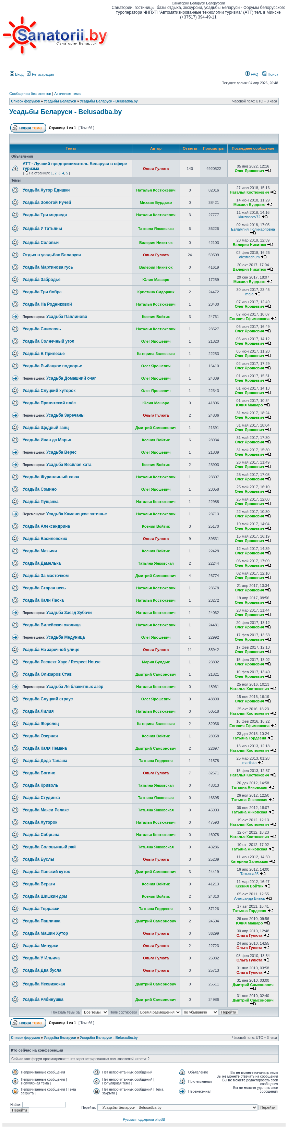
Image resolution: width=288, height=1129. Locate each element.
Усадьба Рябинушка (43, 999)
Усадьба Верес (61, 452)
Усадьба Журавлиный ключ (51, 477)
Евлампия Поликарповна (253, 229)
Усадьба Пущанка (41, 501)
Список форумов (25, 101)
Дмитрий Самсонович (156, 428)
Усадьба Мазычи (40, 551)
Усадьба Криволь (40, 785)
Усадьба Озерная (40, 736)
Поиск (270, 74)
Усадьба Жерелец (41, 723)
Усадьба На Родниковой (47, 304)
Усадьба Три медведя (45, 214)
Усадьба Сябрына (41, 834)
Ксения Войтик (156, 317)
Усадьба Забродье (41, 279)
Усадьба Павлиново (66, 316)
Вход (17, 74)
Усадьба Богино (39, 773)
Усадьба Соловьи (41, 242)
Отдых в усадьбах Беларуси (52, 255)
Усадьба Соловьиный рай (49, 847)
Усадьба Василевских (45, 538)
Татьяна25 (249, 874)
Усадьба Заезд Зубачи (69, 612)
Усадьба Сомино (40, 489)
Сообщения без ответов (30, 93)
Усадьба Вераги (39, 884)
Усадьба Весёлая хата (69, 464)
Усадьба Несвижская (44, 984)
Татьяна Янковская (156, 228)
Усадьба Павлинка (41, 921)
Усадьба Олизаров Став (47, 674)
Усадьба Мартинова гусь (48, 267)
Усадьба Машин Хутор (45, 933)
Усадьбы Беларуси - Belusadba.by (108, 101)
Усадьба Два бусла (42, 970)
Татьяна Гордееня (249, 738)
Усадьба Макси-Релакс (46, 810)
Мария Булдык (156, 662)
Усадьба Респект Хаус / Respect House (61, 662)
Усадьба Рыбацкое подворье (52, 366)
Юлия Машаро (155, 280)
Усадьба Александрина (46, 526)
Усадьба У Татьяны (42, 228)
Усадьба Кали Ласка (43, 600)
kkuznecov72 (249, 217)
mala (249, 294)
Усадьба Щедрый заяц (46, 427)
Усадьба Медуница (65, 637)
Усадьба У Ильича (41, 958)
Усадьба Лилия (38, 711)
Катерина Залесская (156, 354)
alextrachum (249, 257)
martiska (249, 763)
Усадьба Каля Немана (45, 748)
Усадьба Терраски (41, 908)
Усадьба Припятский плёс (49, 403)
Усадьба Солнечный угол (48, 341)
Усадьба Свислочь (42, 329)
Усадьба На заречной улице (51, 649)
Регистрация (40, 74)
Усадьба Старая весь (44, 588)
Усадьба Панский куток (46, 871)
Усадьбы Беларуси (60, 101)
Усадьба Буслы (38, 859)
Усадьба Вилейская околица (52, 625)
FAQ (251, 74)
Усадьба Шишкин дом (45, 896)
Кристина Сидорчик (156, 292)
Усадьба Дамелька (42, 563)
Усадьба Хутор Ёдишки (46, 190)
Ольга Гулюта (156, 169)
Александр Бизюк (249, 898)
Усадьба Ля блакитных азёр (74, 686)
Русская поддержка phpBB (144, 1119)
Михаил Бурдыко (156, 202)
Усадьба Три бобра (42, 292)
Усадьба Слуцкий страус (48, 699)
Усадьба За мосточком (46, 575)
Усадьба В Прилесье (44, 353)
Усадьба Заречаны (65, 415)
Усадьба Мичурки (40, 945)
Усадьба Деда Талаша (45, 760)
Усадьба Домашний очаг (71, 378)
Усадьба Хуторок (40, 822)
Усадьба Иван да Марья (47, 440)
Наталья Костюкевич (156, 190)
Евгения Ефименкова (249, 319)
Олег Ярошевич (249, 171)
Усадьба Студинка (41, 797)
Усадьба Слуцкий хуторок (49, 390)
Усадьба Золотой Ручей (47, 202)
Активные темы (67, 93)
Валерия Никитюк (155, 243)
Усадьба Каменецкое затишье (76, 514)
